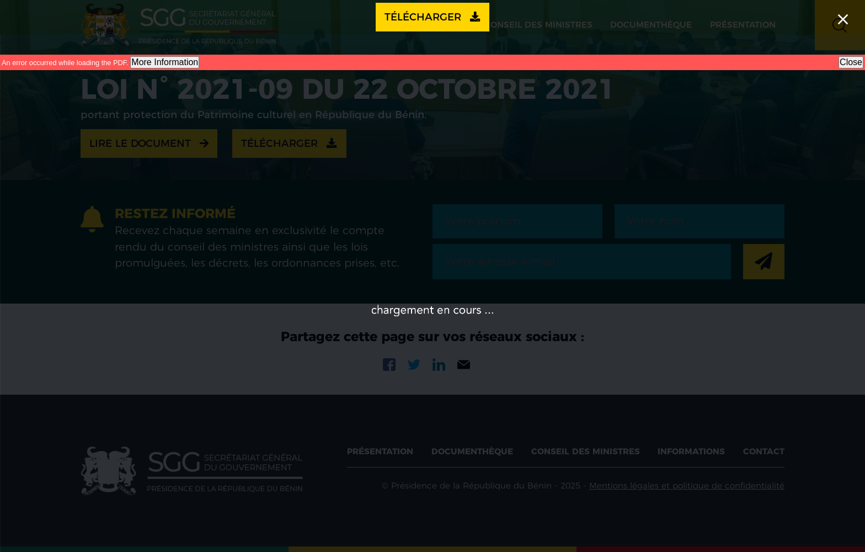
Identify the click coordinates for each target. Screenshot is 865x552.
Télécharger (432, 16)
